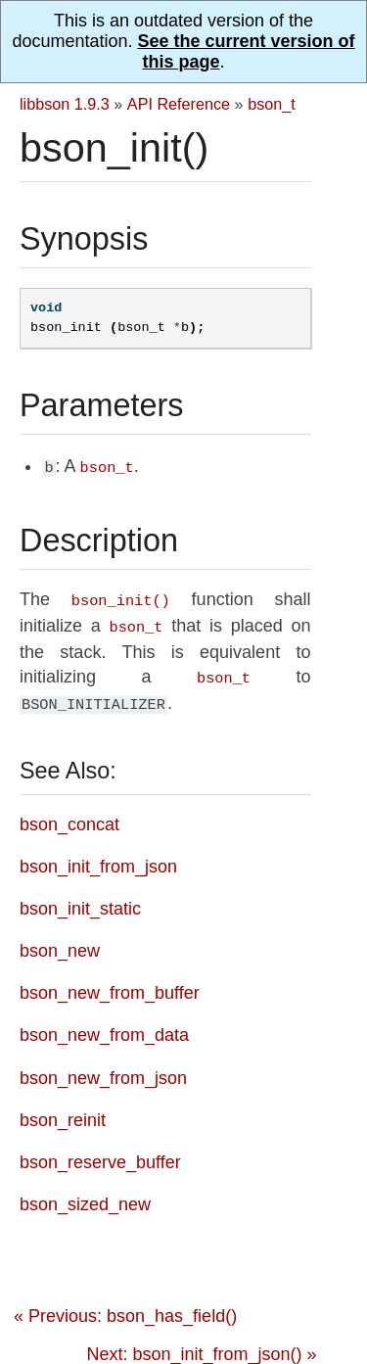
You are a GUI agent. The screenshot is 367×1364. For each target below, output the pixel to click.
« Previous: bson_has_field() (125, 1306)
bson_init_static (80, 899)
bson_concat (69, 814)
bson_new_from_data (104, 1025)
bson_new (60, 941)
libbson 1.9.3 (65, 104)
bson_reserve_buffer (100, 1152)
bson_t (272, 104)
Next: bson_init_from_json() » (201, 1344)
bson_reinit (63, 1110)
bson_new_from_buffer (110, 983)
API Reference (178, 104)
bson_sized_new (85, 1194)
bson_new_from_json (103, 1068)
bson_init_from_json (98, 857)
